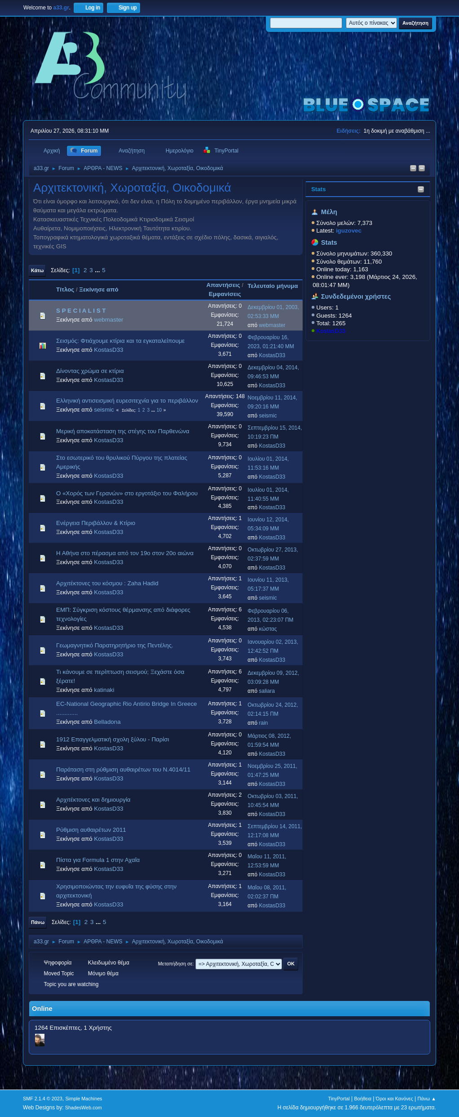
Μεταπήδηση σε (175, 963)
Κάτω (37, 270)
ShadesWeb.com (83, 1107)
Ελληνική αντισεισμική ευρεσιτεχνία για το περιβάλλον (127, 400)
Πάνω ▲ (426, 1098)
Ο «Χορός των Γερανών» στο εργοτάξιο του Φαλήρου (127, 493)
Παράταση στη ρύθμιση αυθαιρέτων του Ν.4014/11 (123, 769)
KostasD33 (330, 330)
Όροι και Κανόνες (394, 1098)
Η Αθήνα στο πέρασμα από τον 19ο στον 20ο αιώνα (125, 553)
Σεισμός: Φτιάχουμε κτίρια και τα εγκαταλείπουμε (120, 340)
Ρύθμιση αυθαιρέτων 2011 (91, 829)
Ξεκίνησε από (98, 289)
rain (263, 723)
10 (159, 410)
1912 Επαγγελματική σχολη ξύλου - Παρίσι (112, 739)
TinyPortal (338, 1098)
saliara (267, 691)
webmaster (108, 319)
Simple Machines (83, 1098)
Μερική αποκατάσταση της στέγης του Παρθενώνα (122, 431)
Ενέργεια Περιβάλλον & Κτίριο (95, 523)
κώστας (268, 629)
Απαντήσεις (223, 285)
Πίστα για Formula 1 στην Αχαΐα (98, 860)
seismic (104, 409)
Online (42, 1008)
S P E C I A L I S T (81, 310)
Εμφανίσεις (225, 294)
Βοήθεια (362, 1098)
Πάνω (37, 922)
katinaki (104, 689)
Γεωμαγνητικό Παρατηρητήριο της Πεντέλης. (114, 645)
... (98, 270)
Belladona (107, 721)
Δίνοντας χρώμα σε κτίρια (90, 371)
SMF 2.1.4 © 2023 (42, 1098)
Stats (318, 189)
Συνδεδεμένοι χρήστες (356, 296)
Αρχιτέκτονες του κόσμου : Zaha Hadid (107, 583)
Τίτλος (65, 289)
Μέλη (329, 211)
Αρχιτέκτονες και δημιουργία (93, 799)
